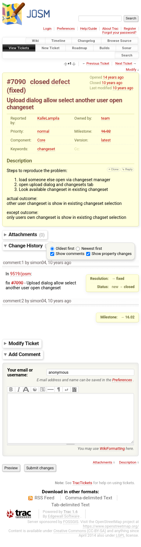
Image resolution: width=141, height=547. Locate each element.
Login (47, 29)
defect (60, 82)
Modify (131, 70)
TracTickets (82, 492)
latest (106, 140)
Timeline (58, 41)
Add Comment (25, 355)
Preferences (66, 29)
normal (43, 131)
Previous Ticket (97, 64)
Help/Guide (88, 29)
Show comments (70, 253)
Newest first (91, 248)
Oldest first (65, 248)
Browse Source (120, 41)
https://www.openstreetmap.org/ (111, 535)
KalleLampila (48, 118)
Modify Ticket (24, 343)
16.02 (106, 131)
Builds (105, 48)
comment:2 (13, 300)
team (105, 118)
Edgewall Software (63, 525)
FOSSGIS (70, 530)
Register (130, 29)
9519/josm (20, 273)
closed (40, 82)
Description (127, 472)
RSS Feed (44, 507)
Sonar (127, 48)
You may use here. (106, 457)
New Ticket (51, 48)
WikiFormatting (112, 457)
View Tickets (19, 48)
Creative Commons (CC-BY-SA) (79, 540)
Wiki (35, 41)
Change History (29, 246)
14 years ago (113, 77)
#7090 (16, 82)
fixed (16, 90)
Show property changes (112, 253)
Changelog (86, 41)
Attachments (27, 235)
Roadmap (79, 48)
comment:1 (13, 262)
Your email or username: (20, 372)
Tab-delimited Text (70, 514)
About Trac (110, 29)
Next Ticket (123, 64)
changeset (46, 149)
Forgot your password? (119, 33)
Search (126, 55)
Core (41, 140)
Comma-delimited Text (88, 507)
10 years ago (112, 83)
